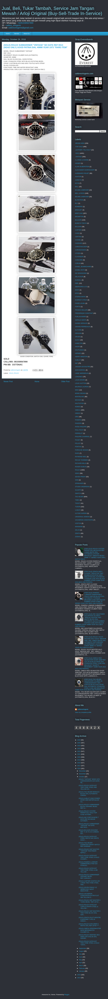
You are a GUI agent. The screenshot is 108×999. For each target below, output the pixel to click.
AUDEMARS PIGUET (82, 173)
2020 (79, 757)
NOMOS (78, 406)
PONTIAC (78, 446)
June (81, 957)
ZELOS (77, 530)
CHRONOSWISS (80, 250)
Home (8, 33)
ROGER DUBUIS (80, 467)
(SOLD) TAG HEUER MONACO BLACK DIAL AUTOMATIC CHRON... (89, 793)
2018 (79, 763)
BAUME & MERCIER (82, 190)
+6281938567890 (25, 23)
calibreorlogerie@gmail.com (20, 28)
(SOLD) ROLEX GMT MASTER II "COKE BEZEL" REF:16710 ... (89, 901)
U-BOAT (77, 510)
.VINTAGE (78, 156)
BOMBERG (78, 206)
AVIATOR (78, 176)
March (81, 965)
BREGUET (78, 210)
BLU (76, 203)
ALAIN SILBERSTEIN (82, 166)
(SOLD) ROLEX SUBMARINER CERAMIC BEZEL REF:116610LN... (89, 876)
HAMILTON (78, 343)
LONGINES (79, 376)
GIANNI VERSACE (81, 323)
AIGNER (78, 163)
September (83, 948)
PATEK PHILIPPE (81, 427)
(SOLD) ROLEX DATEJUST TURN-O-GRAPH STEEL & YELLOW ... (88, 906)
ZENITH (77, 533)
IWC (76, 363)
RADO (77, 453)
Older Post (65, 381)
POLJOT (78, 443)
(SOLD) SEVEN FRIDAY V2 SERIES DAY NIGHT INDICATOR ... (88, 889)
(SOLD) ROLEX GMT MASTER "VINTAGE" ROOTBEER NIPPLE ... (89, 851)
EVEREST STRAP (81, 300)
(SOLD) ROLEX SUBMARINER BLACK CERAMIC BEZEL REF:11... (89, 806)
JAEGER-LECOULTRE (82, 366)
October (82, 777)
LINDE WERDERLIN (82, 373)
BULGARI (78, 220)
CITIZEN (78, 253)
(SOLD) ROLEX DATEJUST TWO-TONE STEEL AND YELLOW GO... (88, 787)
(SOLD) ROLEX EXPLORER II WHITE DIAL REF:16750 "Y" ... (89, 925)
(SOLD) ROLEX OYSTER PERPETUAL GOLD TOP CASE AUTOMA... (88, 812)
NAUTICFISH (79, 403)
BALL (77, 186)
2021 (79, 754)
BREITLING (79, 213)
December (82, 771)
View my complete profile (83, 712)
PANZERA (78, 423)
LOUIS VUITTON (80, 383)
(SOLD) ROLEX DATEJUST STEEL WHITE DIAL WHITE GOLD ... (89, 838)
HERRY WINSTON (81, 356)
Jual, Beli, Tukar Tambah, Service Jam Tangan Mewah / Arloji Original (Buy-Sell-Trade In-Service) (52, 11)
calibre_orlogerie (13, 25)
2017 (79, 765)
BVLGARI (78, 226)
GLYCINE (78, 330)
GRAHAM (78, 333)
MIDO (77, 390)
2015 (79, 975)
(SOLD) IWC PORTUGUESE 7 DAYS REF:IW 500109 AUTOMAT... (89, 819)
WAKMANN (79, 526)
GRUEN (77, 337)
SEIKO (77, 473)
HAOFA (77, 346)
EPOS (77, 293)
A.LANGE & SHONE (81, 160)
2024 (79, 745)
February (82, 968)
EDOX (77, 290)
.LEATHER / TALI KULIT (83, 150)
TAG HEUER (79, 496)
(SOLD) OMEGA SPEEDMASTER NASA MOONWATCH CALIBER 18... (90, 930)
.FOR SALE (79, 146)
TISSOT (77, 503)
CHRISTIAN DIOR (81, 246)
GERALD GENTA (80, 320)
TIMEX (77, 500)
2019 (79, 760)
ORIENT (78, 413)
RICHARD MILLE (80, 463)
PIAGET (77, 440)
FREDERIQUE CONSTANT (84, 313)
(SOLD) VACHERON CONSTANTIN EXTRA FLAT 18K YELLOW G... (89, 895)
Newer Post (8, 381)
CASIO (77, 233)
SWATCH (78, 493)
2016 (79, 768)
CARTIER (78, 230)
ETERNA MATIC (80, 297)
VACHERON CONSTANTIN (84, 520)
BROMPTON (79, 216)
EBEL (77, 283)
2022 (79, 751)
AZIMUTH (78, 180)
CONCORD (79, 260)
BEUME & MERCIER (82, 196)
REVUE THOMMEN (81, 460)
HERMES (78, 353)
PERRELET (79, 433)
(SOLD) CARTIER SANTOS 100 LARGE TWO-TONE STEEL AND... (89, 882)
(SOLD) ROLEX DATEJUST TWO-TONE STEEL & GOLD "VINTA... (89, 943)
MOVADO (78, 400)
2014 (79, 977)
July (80, 954)
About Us (27, 33)
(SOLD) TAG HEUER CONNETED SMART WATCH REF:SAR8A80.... (89, 844)
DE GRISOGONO (81, 273)
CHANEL (78, 240)
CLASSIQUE (79, 256)
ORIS (77, 416)
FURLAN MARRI (80, 316)
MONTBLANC (79, 396)
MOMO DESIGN (80, 393)
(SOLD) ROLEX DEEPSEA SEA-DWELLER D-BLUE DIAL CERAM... (89, 936)
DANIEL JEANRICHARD (83, 266)
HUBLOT (78, 360)
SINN (77, 480)
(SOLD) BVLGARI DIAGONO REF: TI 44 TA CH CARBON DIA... (89, 831)
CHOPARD (78, 243)
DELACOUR (79, 276)
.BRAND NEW (79, 143)
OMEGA (77, 410)
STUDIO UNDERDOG (82, 486)
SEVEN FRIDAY (80, 477)
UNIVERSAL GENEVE (82, 517)
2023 (79, 748)
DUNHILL (78, 280)
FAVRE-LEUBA (80, 303)
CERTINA (78, 236)
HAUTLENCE (79, 350)
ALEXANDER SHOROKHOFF (85, 170)
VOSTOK (78, 523)
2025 (79, 743)
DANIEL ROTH (80, 270)
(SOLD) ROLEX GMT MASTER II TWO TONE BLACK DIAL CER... (89, 912)
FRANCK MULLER (81, 310)
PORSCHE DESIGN (81, 450)
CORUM (78, 263)
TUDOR (77, 506)
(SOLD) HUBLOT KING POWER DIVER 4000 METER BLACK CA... (89, 800)
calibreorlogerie (82, 709)
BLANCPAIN (79, 200)
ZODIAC (78, 536)
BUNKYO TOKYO (81, 223)
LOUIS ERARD (80, 380)
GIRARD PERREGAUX (82, 326)
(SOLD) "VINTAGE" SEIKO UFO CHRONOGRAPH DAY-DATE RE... (89, 780)
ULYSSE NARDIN (81, 513)
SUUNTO (78, 490)
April (80, 962)
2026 (79, 740)
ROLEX (16, 373)
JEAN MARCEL (80, 370)
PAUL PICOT (79, 430)
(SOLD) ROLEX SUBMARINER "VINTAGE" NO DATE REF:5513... (89, 825)
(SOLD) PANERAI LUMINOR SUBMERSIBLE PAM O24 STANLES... (88, 863)
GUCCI (77, 340)
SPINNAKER (79, 483)
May (80, 960)
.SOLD (11, 373)
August (81, 951)
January (82, 971)
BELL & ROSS (79, 193)
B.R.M (77, 183)
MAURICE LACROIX (82, 387)
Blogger (66, 994)
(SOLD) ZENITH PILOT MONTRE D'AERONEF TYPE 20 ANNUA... (90, 919)
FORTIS (77, 306)
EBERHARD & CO (81, 286)
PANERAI (78, 420)
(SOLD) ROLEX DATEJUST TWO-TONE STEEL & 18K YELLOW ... (88, 870)
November (82, 774)
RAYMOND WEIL (80, 456)
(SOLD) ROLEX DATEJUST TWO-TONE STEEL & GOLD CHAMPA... (89, 857)
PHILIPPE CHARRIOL (82, 436)
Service (16, 33)
